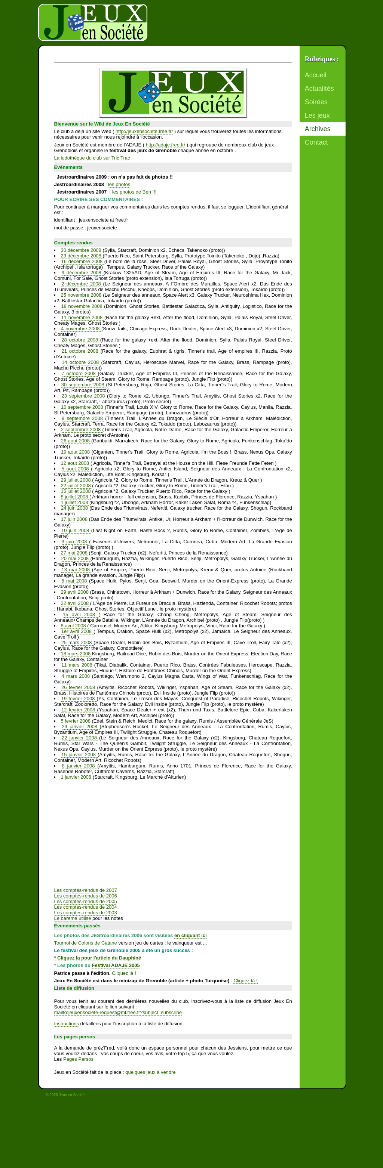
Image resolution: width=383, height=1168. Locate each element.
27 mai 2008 (75, 553)
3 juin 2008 (75, 541)
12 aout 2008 (76, 463)
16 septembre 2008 (83, 407)
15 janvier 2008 (79, 754)
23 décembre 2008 (81, 256)
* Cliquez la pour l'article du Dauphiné (97, 958)
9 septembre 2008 (83, 418)
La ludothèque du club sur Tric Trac (92, 158)
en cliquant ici (190, 935)
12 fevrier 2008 (79, 710)
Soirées (316, 102)
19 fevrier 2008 (79, 698)
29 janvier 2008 (80, 726)
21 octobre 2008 (81, 351)
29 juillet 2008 (76, 480)
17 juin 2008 (75, 519)
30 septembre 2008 (83, 384)
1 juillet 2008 (75, 502)
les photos (119, 184)
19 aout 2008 (76, 452)
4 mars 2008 (76, 676)
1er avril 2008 (77, 631)
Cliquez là (122, 973)
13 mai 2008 (76, 569)
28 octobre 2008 (80, 340)
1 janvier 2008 (76, 777)
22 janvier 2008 (80, 738)
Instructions (66, 1023)
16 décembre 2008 (82, 261)
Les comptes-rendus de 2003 (85, 912)
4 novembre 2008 (81, 328)
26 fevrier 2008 (79, 687)
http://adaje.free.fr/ (166, 145)
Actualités (319, 88)
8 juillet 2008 (75, 497)
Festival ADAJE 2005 (116, 965)
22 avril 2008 (75, 603)
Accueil (316, 75)
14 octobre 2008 (81, 362)
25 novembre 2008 (82, 295)
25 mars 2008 (77, 642)
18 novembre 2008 (82, 306)
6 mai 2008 (75, 581)
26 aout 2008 (76, 441)
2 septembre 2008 (81, 429)
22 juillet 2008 (76, 485)
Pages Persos (78, 1059)
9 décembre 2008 (83, 272)
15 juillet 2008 (76, 491)
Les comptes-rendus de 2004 (85, 907)
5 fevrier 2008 (76, 721)
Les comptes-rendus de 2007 (85, 890)
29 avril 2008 (75, 592)
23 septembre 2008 (84, 396)
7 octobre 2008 (80, 373)
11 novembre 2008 (82, 317)
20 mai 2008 (75, 558)
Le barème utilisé (72, 918)
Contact (316, 142)
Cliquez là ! (245, 980)
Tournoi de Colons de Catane (85, 943)
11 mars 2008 (77, 665)
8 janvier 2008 (80, 766)
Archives (318, 129)
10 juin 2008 (76, 530)
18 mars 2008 (76, 653)
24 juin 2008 (75, 508)
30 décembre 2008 (81, 250)
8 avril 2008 (74, 625)
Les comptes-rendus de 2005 (85, 901)
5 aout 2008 (76, 469)
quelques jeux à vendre (150, 1072)
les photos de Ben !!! (135, 192)
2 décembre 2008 (82, 284)
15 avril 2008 (80, 614)
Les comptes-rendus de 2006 (85, 896)
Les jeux (317, 115)
